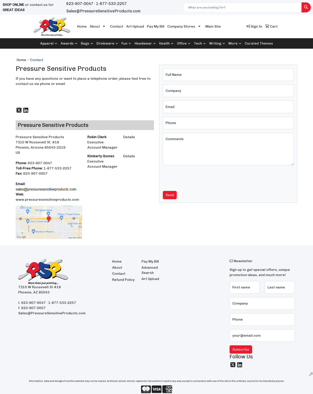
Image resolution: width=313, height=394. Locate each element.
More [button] (233, 43)
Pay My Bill (155, 26)
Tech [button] (198, 43)
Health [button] (164, 43)
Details (129, 137)
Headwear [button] (143, 43)
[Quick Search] (242, 7)
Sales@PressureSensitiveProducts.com (103, 11)
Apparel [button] (46, 43)
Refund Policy (123, 280)
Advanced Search (150, 270)
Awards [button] (67, 43)
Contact (116, 26)
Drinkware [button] (105, 43)
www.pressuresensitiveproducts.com (47, 199)
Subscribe (240, 349)
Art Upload (135, 26)
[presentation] (196, 177)
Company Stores (181, 26)
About (95, 26)
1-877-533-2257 (111, 3)
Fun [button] (124, 43)
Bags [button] (85, 43)
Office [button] (182, 43)
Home (82, 26)
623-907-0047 (79, 3)
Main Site (213, 26)
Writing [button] (215, 43)
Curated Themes (259, 43)
